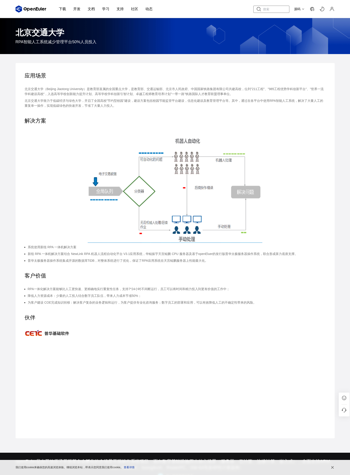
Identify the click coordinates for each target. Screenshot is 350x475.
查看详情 (129, 467)
